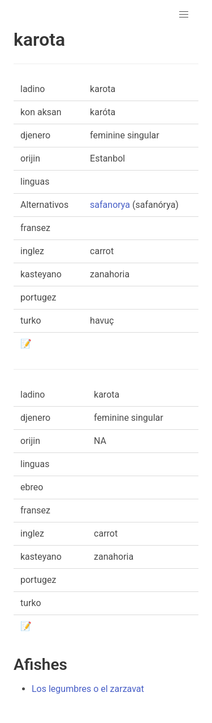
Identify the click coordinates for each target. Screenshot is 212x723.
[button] (183, 14)
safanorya (110, 204)
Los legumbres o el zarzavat (88, 688)
